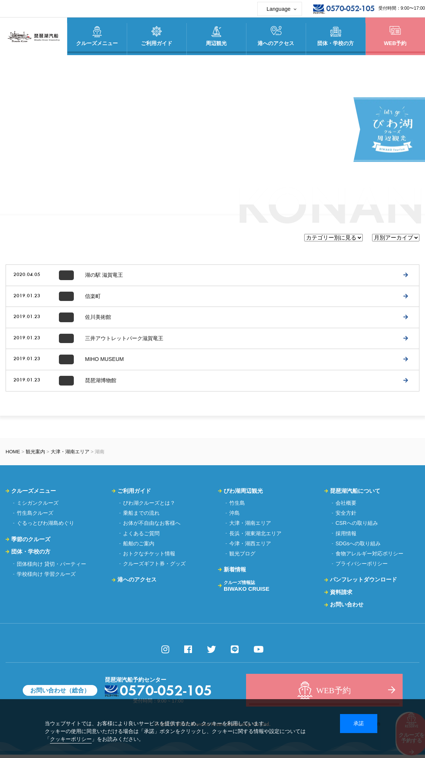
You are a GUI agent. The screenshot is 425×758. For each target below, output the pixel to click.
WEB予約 (395, 36)
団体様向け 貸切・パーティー (51, 567)
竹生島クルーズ (35, 516)
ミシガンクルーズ (38, 506)
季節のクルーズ (30, 542)
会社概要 (346, 506)
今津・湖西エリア (250, 547)
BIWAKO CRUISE (247, 589)
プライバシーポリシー (362, 567)
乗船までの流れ (141, 516)
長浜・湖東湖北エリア (255, 536)
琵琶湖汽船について (355, 494)
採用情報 (346, 536)
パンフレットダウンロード (363, 583)
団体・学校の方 (30, 555)
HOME (13, 454)
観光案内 (35, 454)
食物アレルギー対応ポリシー (369, 557)
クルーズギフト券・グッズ (154, 567)
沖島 (234, 516)
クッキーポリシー (71, 739)
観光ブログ (242, 557)
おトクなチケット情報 (149, 557)
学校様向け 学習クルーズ (46, 577)
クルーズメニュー (33, 494)
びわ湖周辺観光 (243, 494)
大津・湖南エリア (70, 454)
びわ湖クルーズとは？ (149, 506)
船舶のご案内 (138, 547)
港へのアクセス (137, 583)
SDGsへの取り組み (358, 547)
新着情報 (235, 573)
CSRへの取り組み (357, 526)
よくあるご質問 (141, 536)
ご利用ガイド (134, 494)
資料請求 (341, 595)
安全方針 (346, 516)
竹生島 (237, 506)
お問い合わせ (346, 608)
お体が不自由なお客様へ (151, 526)
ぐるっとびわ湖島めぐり (45, 526)
